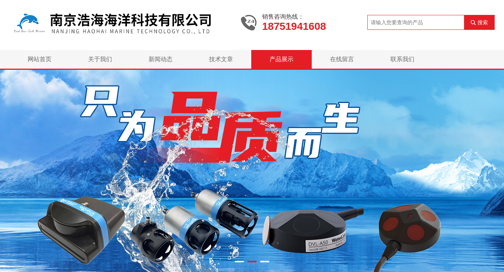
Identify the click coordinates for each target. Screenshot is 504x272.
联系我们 (402, 59)
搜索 (482, 22)
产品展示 (281, 59)
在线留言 (342, 59)
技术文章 (221, 59)
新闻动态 (160, 59)
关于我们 (100, 59)
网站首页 (40, 59)
